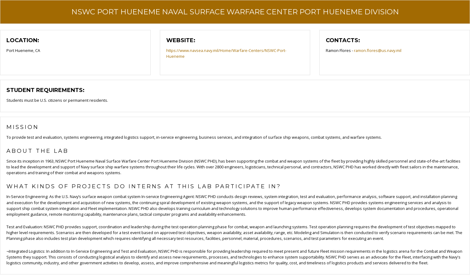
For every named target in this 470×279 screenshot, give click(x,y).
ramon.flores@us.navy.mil (377, 50)
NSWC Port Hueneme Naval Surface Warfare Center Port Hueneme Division (235, 11)
